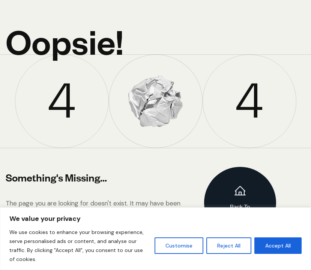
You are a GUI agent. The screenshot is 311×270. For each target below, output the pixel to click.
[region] (155, 238)
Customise (178, 245)
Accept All (278, 245)
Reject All (228, 245)
